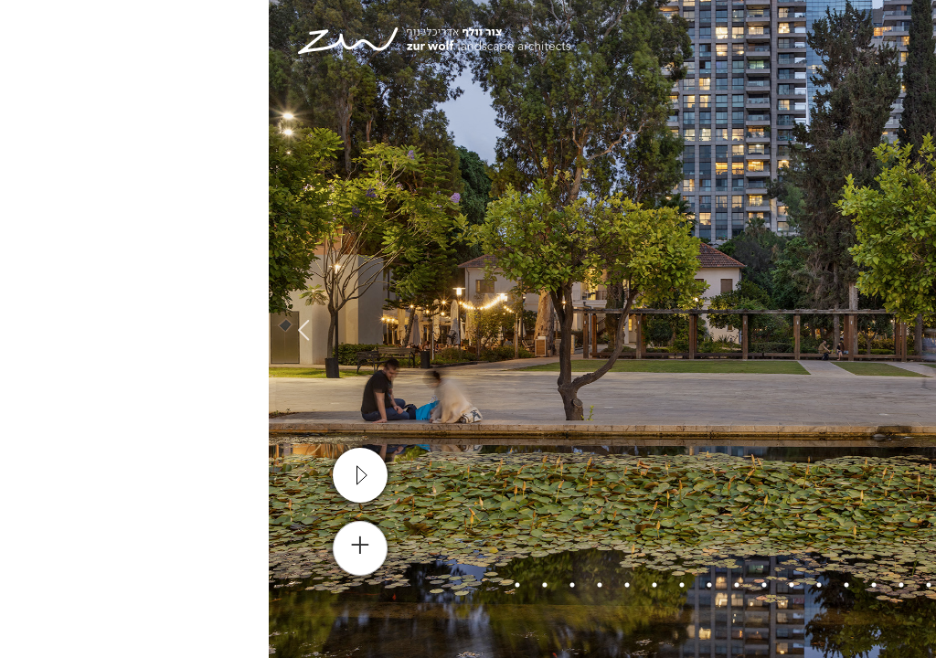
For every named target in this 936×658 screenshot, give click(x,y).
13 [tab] (358, 585)
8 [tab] (495, 585)
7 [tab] (523, 585)
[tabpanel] (468, 329)
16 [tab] (276, 585)
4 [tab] (605, 585)
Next (32, 329)
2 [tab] (660, 585)
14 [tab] (331, 585)
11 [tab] (413, 585)
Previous (904, 329)
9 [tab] (468, 585)
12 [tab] (386, 585)
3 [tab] (632, 585)
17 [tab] (248, 585)
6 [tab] (550, 585)
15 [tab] (303, 585)
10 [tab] (440, 585)
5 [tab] (578, 585)
